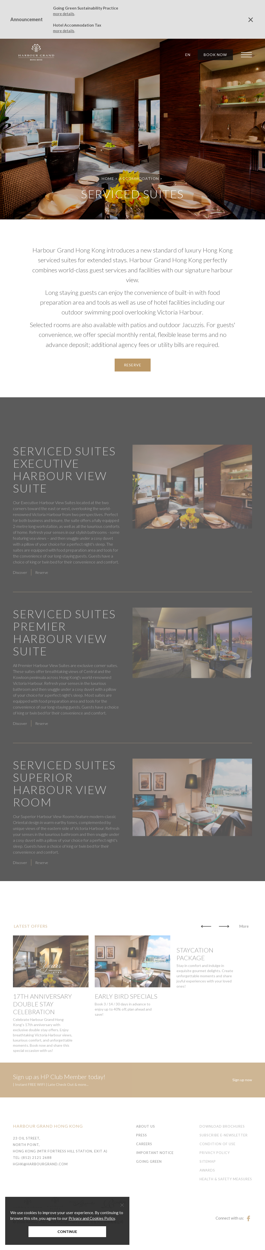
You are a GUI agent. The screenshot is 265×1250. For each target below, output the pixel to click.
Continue (67, 1231)
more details (63, 13)
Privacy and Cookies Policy (92, 1218)
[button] (186, 55)
